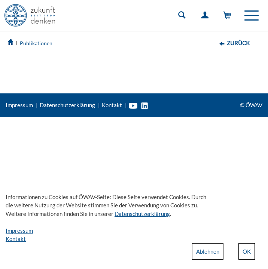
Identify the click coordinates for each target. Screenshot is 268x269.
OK (247, 251)
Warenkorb (229, 16)
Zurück (238, 43)
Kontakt (112, 105)
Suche (183, 16)
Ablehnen (207, 251)
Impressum (19, 105)
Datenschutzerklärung (67, 105)
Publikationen (36, 43)
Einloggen (206, 16)
